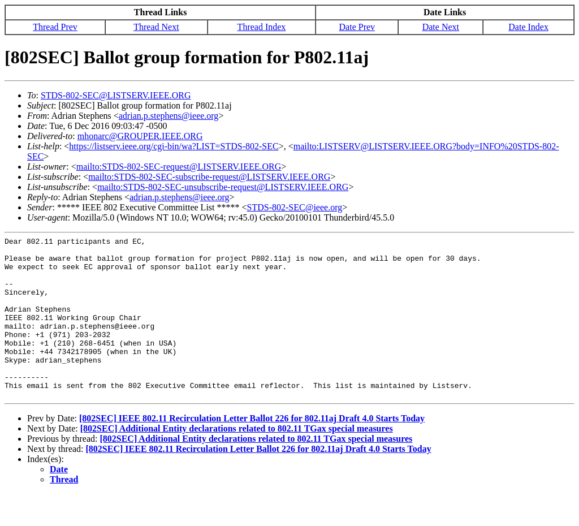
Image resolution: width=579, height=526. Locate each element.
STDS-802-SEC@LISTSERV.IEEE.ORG (116, 95)
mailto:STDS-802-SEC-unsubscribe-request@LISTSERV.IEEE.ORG (222, 187)
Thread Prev (55, 27)
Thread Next (156, 27)
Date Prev (357, 27)
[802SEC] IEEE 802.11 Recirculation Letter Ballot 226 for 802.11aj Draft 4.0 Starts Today (252, 450)
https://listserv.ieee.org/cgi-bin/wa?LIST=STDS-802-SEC (173, 146)
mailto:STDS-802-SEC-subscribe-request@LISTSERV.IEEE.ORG (209, 177)
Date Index (528, 27)
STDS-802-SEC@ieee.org (295, 207)
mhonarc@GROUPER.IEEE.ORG (140, 136)
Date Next (440, 27)
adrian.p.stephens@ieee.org (169, 115)
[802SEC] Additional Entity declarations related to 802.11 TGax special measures (236, 460)
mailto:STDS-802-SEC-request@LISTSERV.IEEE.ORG (178, 166)
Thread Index (261, 27)
